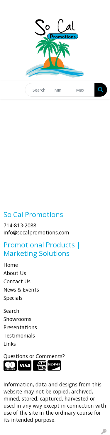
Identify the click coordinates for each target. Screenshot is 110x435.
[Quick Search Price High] (84, 90)
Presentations (20, 327)
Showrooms (17, 318)
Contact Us (17, 281)
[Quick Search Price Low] (62, 90)
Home (11, 264)
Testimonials (19, 335)
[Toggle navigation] (9, 90)
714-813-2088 (20, 225)
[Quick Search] (38, 90)
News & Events (21, 289)
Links (10, 343)
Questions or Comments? (34, 356)
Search (11, 310)
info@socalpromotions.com (36, 232)
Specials (13, 297)
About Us (15, 273)
